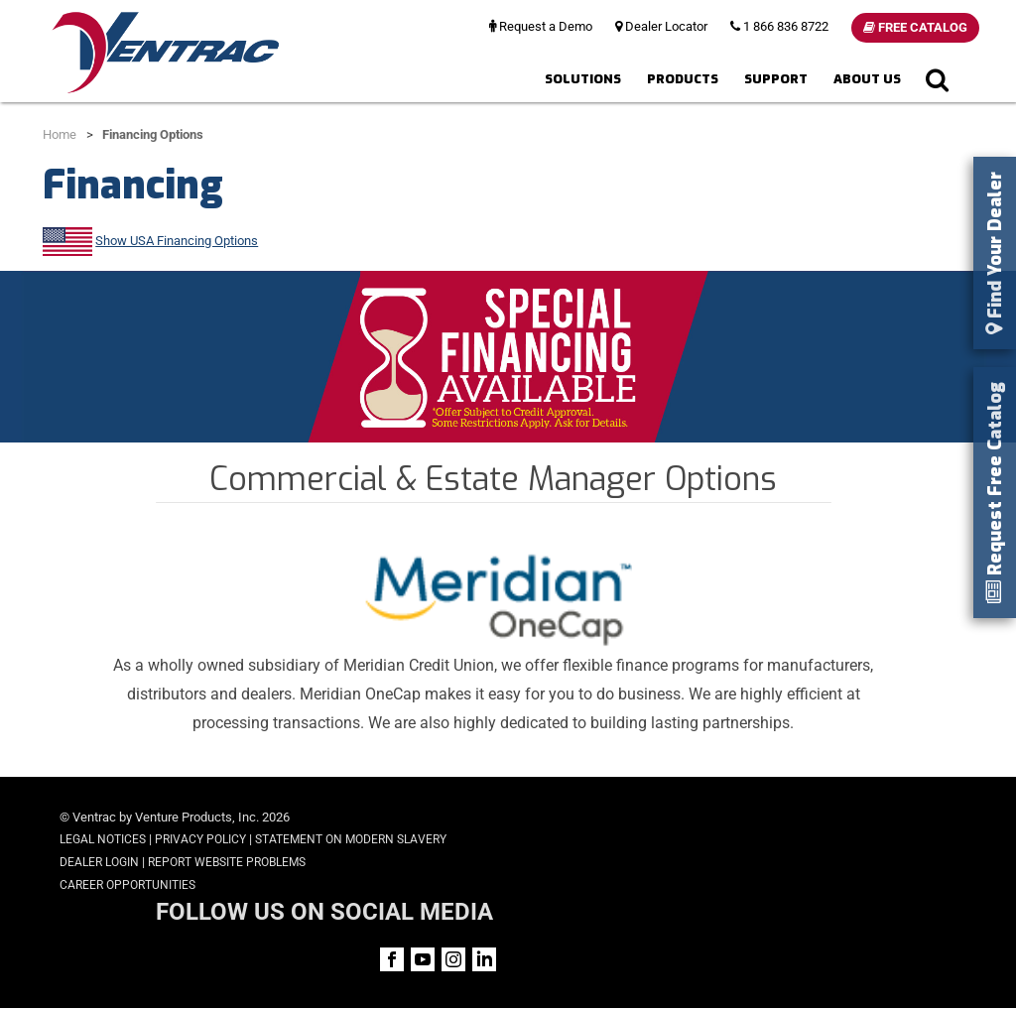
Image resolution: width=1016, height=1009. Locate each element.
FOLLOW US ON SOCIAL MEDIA (806, 819)
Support (776, 78)
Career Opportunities (127, 885)
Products (682, 78)
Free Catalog (915, 27)
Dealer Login (99, 862)
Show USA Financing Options (176, 240)
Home (59, 134)
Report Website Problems (227, 862)
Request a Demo (540, 26)
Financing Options (152, 134)
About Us (867, 78)
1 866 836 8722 (779, 26)
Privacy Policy (200, 839)
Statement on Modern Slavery (350, 839)
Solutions (583, 78)
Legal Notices (103, 839)
